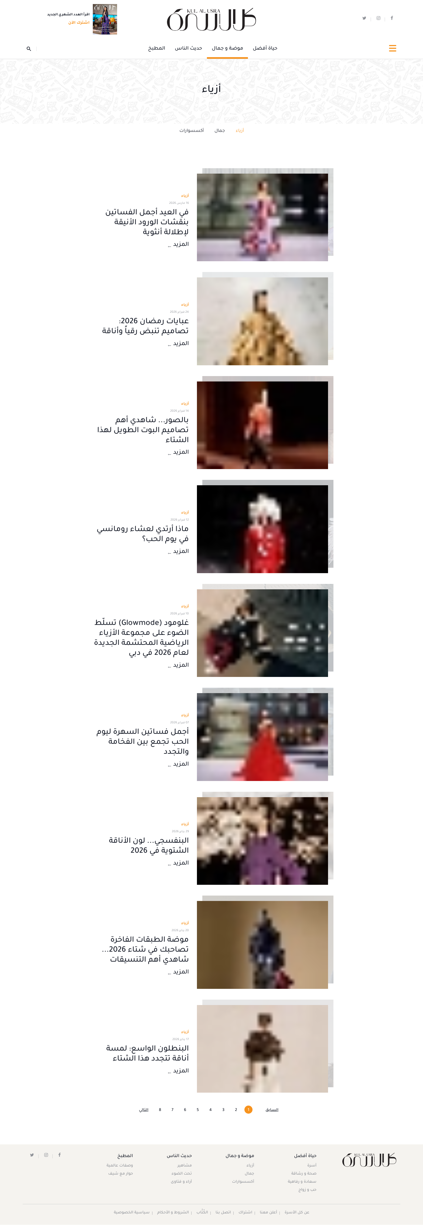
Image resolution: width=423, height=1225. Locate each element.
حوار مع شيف (120, 1174)
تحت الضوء (182, 1174)
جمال (219, 131)
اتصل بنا (223, 1213)
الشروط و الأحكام (173, 1213)
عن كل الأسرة (297, 1213)
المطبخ (156, 48)
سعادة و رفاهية (302, 1183)
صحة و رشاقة (303, 1174)
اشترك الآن (77, 23)
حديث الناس (188, 48)
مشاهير (185, 1166)
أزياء (240, 131)
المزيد (178, 246)
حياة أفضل (265, 48)
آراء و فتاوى (181, 1183)
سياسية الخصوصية (131, 1213)
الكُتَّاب (202, 1213)
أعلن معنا (268, 1213)
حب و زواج (307, 1191)
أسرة (311, 1166)
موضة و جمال (227, 48)
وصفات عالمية (120, 1166)
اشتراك (245, 1213)
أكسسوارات (191, 131)
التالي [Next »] (143, 1111)
